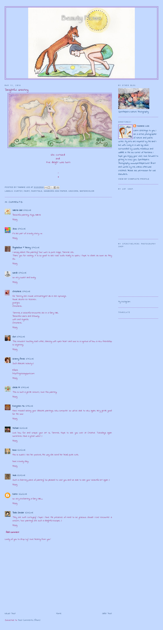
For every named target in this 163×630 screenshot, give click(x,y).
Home (58, 613)
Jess (14, 229)
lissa (14, 450)
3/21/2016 (23, 428)
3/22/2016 (23, 494)
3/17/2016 (30, 359)
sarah (15, 273)
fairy (27, 191)
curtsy (18, 191)
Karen (15, 494)
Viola (14, 475)
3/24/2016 (29, 512)
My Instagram (124, 301)
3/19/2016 (29, 406)
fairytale (36, 191)
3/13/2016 (27, 210)
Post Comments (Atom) (29, 620)
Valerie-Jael (17, 210)
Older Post (107, 613)
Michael (15, 428)
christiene (16, 291)
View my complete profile (133, 179)
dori (14, 337)
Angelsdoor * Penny (21, 247)
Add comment (12, 532)
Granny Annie (18, 359)
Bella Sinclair (18, 512)
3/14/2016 (21, 229)
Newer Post (10, 613)
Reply (14, 219)
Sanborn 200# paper (55, 191)
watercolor (87, 191)
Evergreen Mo (18, 406)
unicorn (73, 191)
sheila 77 (16, 387)
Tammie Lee (143, 126)
